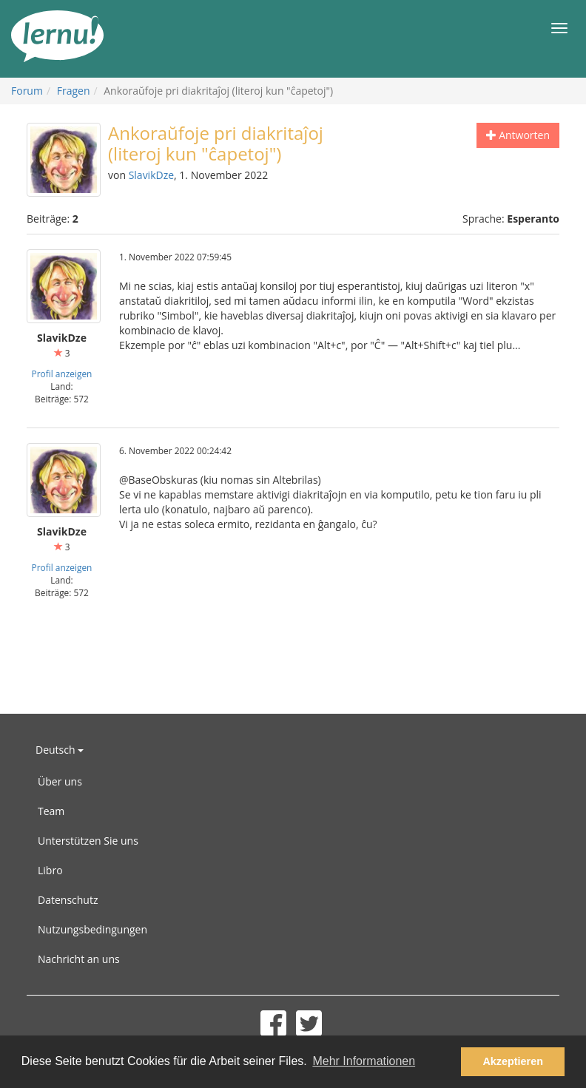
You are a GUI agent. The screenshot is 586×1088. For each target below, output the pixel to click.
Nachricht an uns (79, 959)
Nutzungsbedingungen (92, 929)
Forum (27, 91)
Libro (50, 870)
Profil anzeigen (62, 373)
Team (51, 811)
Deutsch (60, 750)
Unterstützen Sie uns (88, 841)
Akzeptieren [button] (512, 1061)
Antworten (518, 135)
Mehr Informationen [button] (363, 1061)
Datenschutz (68, 900)
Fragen (73, 91)
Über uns (60, 781)
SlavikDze (151, 175)
